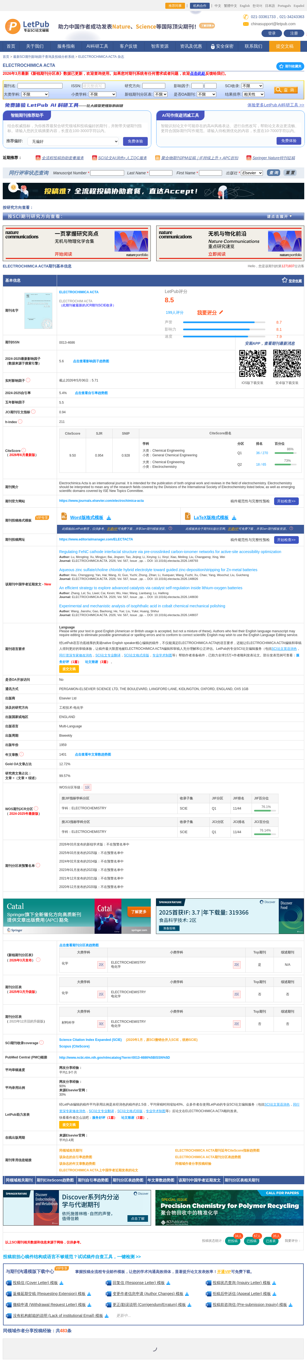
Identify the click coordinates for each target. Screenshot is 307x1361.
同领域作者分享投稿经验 (193, 1164)
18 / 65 (261, 464)
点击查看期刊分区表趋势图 (79, 945)
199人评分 (175, 312)
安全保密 (222, 46)
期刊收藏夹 (290, 66)
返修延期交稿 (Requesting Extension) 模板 (48, 1293)
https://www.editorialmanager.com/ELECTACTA (96, 539)
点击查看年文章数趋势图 (93, 754)
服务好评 (104, 1118)
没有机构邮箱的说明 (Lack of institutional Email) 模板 (57, 1315)
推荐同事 (175, 6)
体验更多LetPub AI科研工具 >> (276, 104)
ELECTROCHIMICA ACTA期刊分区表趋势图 (208, 1157)
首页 (11, 46)
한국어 (257, 6)
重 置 (290, 172)
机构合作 (199, 6)
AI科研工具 (97, 46)
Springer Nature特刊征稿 (273, 158)
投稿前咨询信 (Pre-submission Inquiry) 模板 (249, 1304)
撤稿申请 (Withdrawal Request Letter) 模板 (48, 1304)
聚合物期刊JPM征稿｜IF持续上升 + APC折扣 (199, 158)
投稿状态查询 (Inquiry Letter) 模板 (241, 1282)
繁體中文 (230, 6)
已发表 (272, 1240)
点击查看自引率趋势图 (91, 393)
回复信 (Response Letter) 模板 (138, 1282)
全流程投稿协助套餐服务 (63, 158)
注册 (294, 33)
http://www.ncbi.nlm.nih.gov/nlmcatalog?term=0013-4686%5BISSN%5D (114, 1058)
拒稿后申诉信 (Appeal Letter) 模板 (241, 1293)
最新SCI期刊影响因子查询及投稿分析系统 (44, 57)
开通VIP (112, 529)
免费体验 (135, 141)
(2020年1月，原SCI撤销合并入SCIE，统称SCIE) (161, 1040)
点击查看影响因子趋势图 (91, 361)
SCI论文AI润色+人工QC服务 (122, 158)
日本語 (270, 6)
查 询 (273, 172)
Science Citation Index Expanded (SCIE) (90, 1040)
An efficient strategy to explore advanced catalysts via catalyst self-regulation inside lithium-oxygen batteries (150, 588)
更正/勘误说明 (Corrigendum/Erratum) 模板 (149, 1304)
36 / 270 (262, 453)
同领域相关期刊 (70, 1150)
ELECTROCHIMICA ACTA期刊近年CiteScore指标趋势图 (217, 1150)
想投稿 (234, 1240)
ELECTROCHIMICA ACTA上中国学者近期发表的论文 (98, 1170)
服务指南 (66, 46)
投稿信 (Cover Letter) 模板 (34, 1282)
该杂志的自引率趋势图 (75, 1157)
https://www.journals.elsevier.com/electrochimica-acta (101, 501)
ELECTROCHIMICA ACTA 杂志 (101, 57)
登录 (272, 33)
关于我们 (35, 46)
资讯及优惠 (191, 46)
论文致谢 (97, 662)
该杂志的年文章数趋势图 (77, 1164)
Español (299, 6)
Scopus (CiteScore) (74, 1046)
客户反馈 (128, 46)
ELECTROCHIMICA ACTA (79, 292)
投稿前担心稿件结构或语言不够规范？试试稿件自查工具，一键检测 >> (72, 1256)
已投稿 (253, 1240)
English (245, 6)
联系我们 (253, 46)
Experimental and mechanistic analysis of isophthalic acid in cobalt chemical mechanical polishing (142, 606)
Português (284, 6)
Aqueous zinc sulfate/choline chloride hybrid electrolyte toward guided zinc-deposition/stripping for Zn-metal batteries (158, 570)
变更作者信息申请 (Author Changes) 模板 (147, 1293)
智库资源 (160, 46)
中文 (218, 6)
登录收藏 (295, 281)
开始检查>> (286, 501)
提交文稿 (285, 46)
